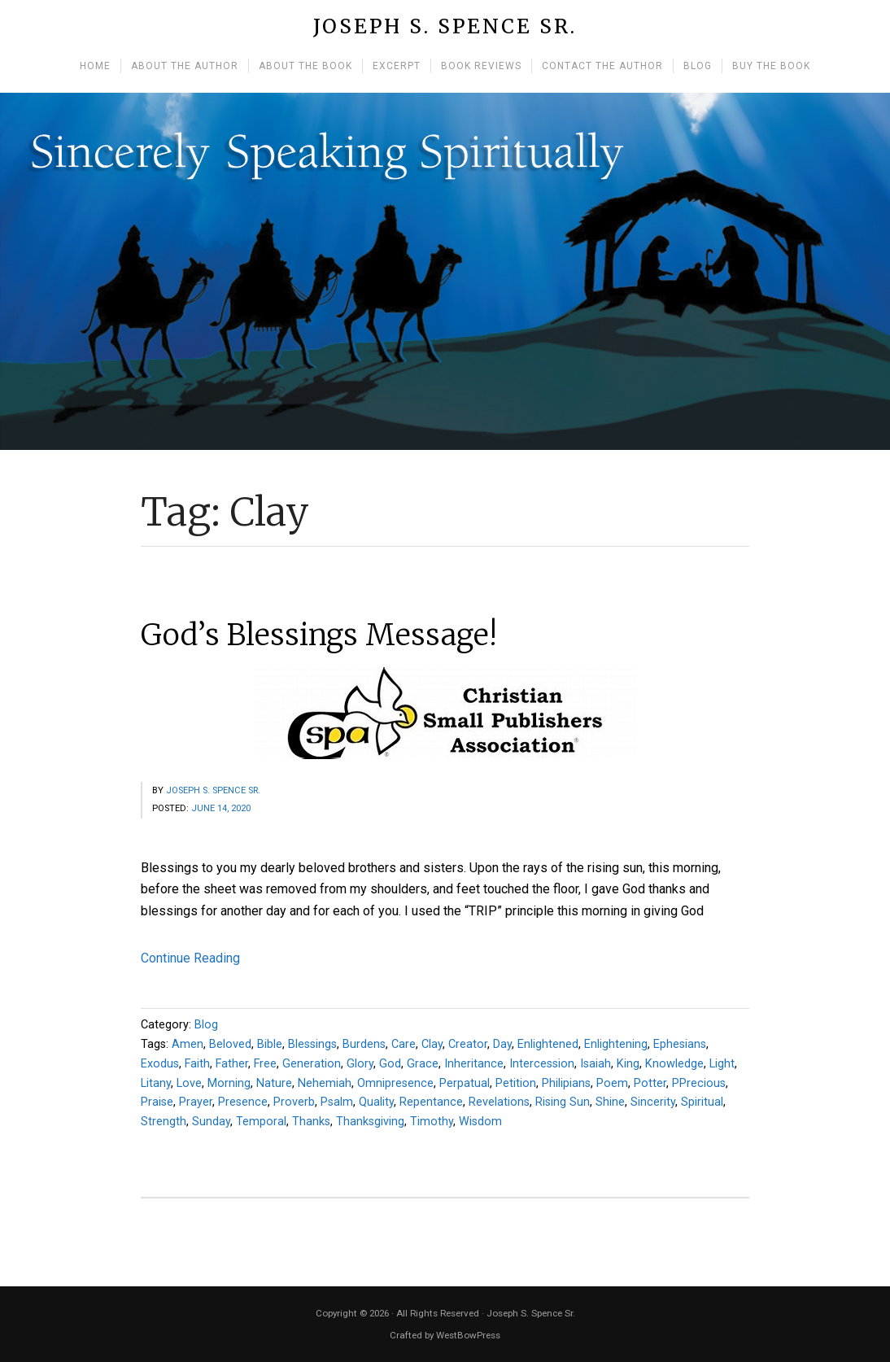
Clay (432, 1043)
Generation (311, 1062)
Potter (650, 1082)
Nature (274, 1082)
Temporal (261, 1120)
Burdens (364, 1043)
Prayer (195, 1101)
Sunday (211, 1120)
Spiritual (702, 1101)
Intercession (541, 1062)
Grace (422, 1062)
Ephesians (679, 1043)
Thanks (311, 1120)
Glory (360, 1062)
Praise (157, 1101)
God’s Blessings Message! (328, 632)
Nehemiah (324, 1082)
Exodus (160, 1062)
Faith (197, 1062)
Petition (515, 1082)
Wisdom (480, 1120)
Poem (612, 1082)
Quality (376, 1101)
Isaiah (595, 1062)
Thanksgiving (370, 1120)
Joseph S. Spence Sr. (445, 26)
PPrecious (699, 1082)
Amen (187, 1043)
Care (403, 1043)
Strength (163, 1120)
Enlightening (616, 1043)
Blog (206, 1024)
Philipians (566, 1082)
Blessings (312, 1043)
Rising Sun (562, 1101)
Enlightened (547, 1043)
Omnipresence (395, 1082)
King (628, 1062)
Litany (156, 1082)
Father (232, 1062)
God (390, 1062)
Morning (229, 1082)
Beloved (230, 1043)
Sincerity (652, 1101)
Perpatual (464, 1082)
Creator (467, 1043)
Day (502, 1043)
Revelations (499, 1101)
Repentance (431, 1101)
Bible (269, 1043)
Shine (610, 1101)
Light (722, 1062)
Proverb (294, 1101)
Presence (243, 1101)
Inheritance (474, 1062)
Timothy (431, 1120)
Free (265, 1062)
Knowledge (674, 1062)
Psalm (337, 1101)
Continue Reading (190, 956)
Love (189, 1082)
